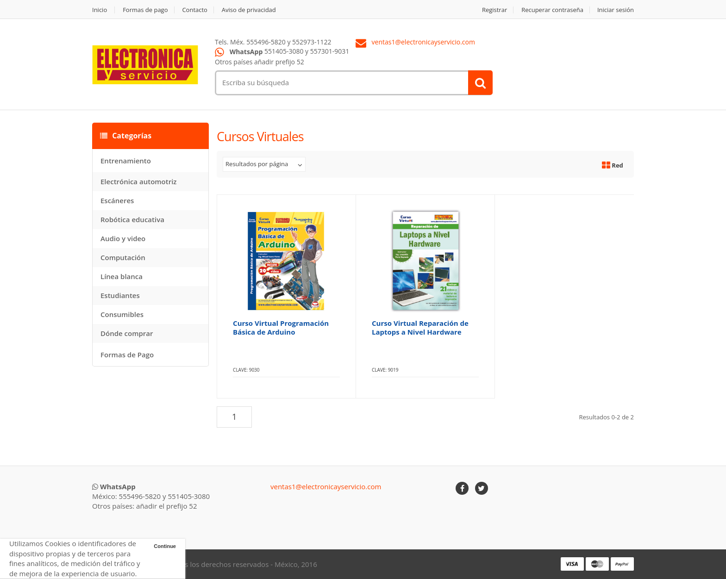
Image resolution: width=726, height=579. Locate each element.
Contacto (194, 9)
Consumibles (122, 314)
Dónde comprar (126, 333)
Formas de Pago (127, 354)
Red (612, 165)
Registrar (494, 9)
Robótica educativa (132, 219)
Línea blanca (121, 276)
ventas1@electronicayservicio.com (423, 42)
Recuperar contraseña (552, 9)
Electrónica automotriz (138, 181)
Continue (165, 546)
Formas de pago (145, 9)
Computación (122, 257)
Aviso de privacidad (249, 9)
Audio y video (122, 238)
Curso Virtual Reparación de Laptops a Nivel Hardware (420, 327)
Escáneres (117, 200)
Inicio (99, 9)
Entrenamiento (125, 160)
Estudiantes (120, 295)
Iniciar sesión (615, 9)
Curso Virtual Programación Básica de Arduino (281, 327)
